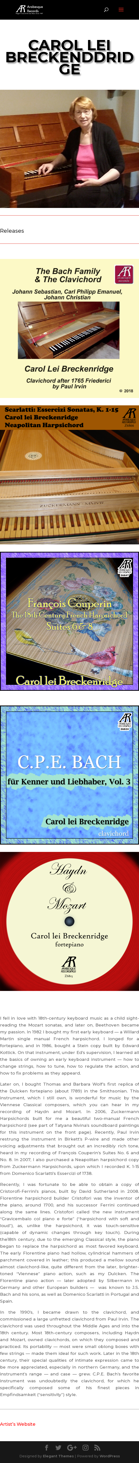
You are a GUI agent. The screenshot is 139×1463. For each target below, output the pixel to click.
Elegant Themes (58, 1456)
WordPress (110, 1456)
